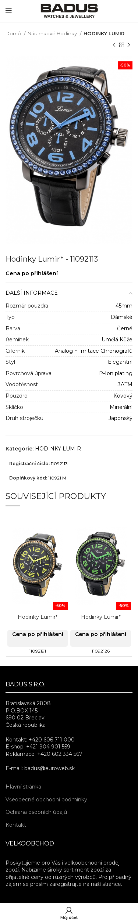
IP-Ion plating (114, 373)
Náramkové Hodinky (53, 33)
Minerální (121, 407)
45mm (124, 305)
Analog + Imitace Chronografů (93, 351)
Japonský (120, 418)
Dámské (121, 317)
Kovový (122, 395)
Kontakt (16, 825)
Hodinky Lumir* (37, 617)
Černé (124, 328)
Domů (14, 33)
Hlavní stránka (23, 786)
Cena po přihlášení (32, 273)
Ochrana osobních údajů (36, 812)
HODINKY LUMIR (104, 33)
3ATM (125, 384)
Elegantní (120, 362)
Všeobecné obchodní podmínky (46, 799)
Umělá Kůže (117, 339)
